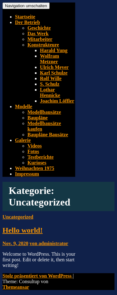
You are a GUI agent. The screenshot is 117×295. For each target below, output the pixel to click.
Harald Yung (53, 50)
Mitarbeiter (39, 39)
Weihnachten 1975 (34, 168)
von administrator (49, 243)
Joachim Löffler (57, 101)
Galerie (23, 140)
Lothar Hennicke (50, 92)
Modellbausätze (44, 112)
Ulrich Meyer (54, 67)
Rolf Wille (50, 78)
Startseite (25, 16)
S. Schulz (49, 84)
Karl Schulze (53, 72)
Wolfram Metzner (49, 58)
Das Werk (38, 33)
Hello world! (22, 230)
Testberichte (40, 157)
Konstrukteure (43, 44)
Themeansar (15, 287)
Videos (34, 145)
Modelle (23, 106)
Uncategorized (17, 217)
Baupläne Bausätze (47, 134)
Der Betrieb (27, 22)
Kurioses (36, 162)
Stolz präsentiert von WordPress (37, 275)
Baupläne (37, 117)
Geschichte (39, 28)
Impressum (27, 174)
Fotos (33, 151)
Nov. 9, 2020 (15, 243)
